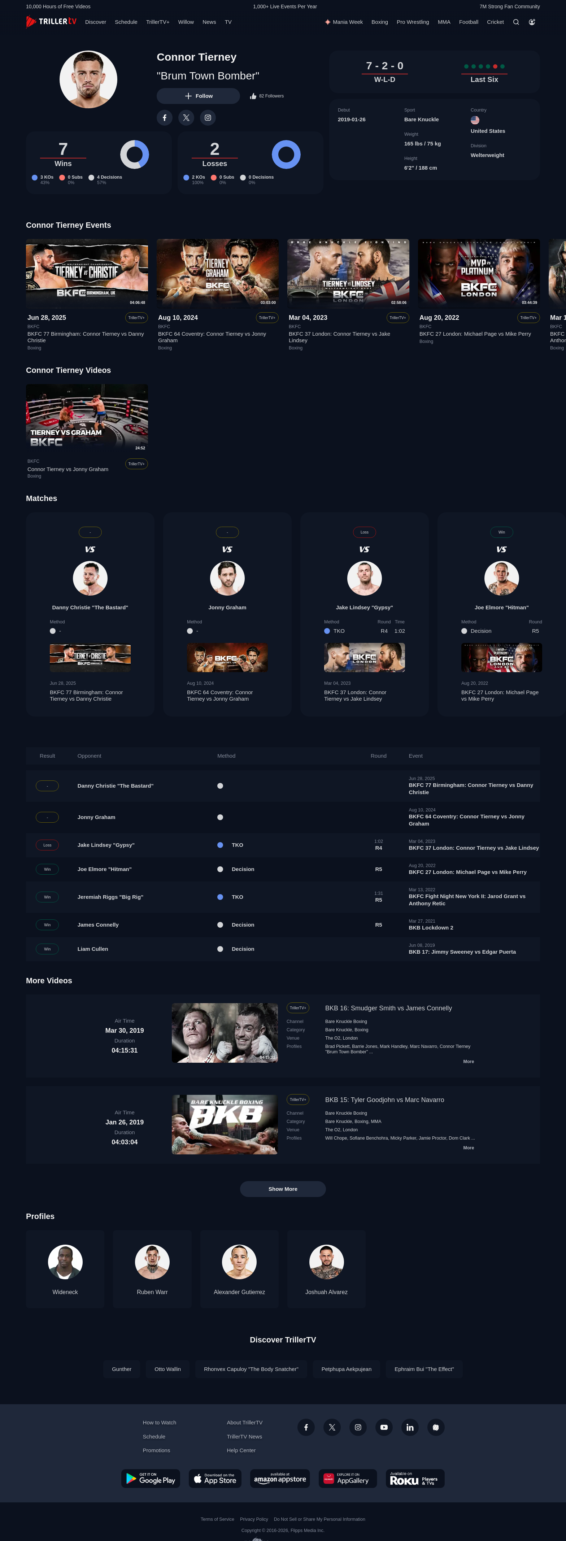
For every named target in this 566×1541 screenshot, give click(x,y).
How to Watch (160, 1422)
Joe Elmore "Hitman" (502, 607)
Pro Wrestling (413, 22)
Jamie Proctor (432, 1138)
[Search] (516, 22)
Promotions (156, 1450)
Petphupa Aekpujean (346, 1369)
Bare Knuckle (421, 119)
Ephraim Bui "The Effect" (424, 1369)
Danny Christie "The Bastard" (90, 607)
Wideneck (65, 1292)
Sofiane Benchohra (368, 1138)
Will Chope (336, 1138)
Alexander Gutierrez (239, 1292)
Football (468, 22)
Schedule (126, 22)
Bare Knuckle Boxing (346, 1021)
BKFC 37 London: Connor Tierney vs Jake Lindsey (364, 695)
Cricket (495, 22)
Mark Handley (393, 1046)
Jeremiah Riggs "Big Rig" (111, 897)
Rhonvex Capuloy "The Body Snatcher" (251, 1369)
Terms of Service (217, 1519)
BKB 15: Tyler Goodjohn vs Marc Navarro (384, 1099)
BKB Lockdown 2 (431, 927)
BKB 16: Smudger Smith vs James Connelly (388, 1008)
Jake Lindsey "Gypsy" (364, 607)
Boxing (379, 22)
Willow (186, 22)
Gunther (121, 1369)
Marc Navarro (423, 1046)
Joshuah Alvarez (326, 1292)
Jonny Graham (227, 607)
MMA (444, 22)
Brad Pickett (337, 1046)
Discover (95, 22)
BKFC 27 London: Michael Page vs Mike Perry (475, 334)
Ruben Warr (152, 1292)
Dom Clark (459, 1138)
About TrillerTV (244, 1422)
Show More (283, 1189)
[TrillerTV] (51, 22)
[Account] (532, 22)
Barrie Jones (364, 1046)
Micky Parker (403, 1138)
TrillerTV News (244, 1436)
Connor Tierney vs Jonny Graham (67, 469)
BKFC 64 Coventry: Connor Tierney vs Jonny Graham (227, 695)
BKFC (33, 326)
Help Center (241, 1450)
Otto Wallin (167, 1369)
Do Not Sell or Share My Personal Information (319, 1519)
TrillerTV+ (158, 22)
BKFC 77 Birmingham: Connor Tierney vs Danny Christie (90, 695)
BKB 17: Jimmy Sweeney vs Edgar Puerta (462, 952)
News (209, 22)
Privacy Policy (254, 1519)
